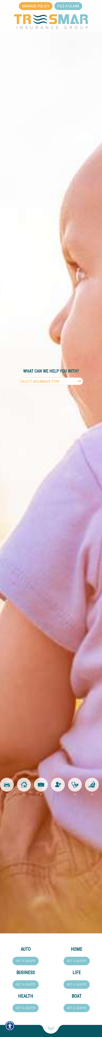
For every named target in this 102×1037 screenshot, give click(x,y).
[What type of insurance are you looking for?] (51, 381)
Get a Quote (25, 961)
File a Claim (68, 6)
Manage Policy (35, 6)
